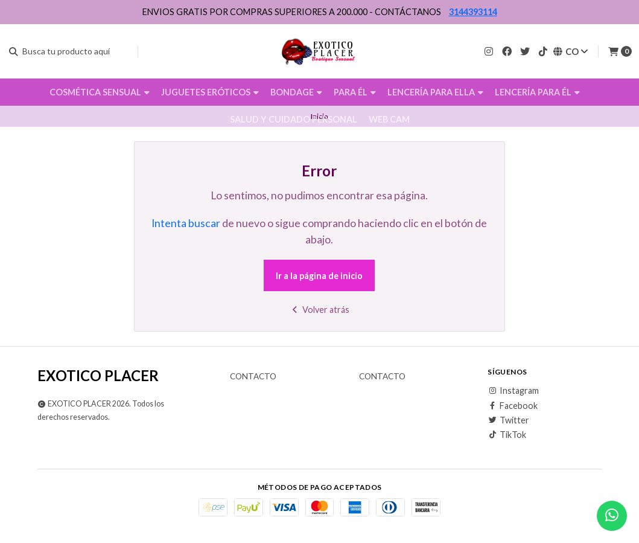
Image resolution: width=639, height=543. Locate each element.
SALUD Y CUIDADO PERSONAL (293, 119)
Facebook (513, 406)
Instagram (513, 391)
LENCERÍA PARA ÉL (537, 92)
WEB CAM (389, 119)
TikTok (507, 435)
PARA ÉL (355, 92)
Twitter (508, 420)
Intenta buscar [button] (185, 223)
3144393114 (473, 12)
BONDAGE (296, 92)
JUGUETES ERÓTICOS (210, 92)
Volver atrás (319, 309)
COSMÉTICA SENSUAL (99, 92)
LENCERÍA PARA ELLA (435, 92)
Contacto (253, 377)
